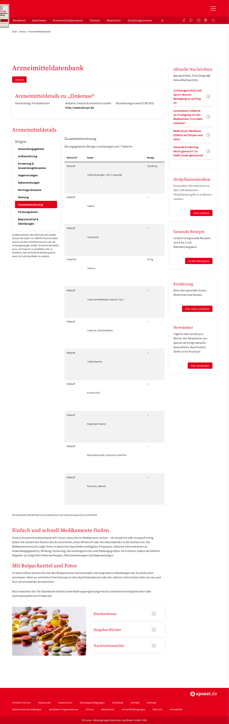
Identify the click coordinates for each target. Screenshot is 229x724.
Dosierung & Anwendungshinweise (32, 166)
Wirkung (23, 197)
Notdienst (19, 20)
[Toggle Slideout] (213, 8)
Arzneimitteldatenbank (68, 20)
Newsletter (114, 20)
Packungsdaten (28, 212)
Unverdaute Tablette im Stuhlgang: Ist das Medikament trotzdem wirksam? (188, 117)
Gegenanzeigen (28, 175)
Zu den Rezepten (198, 261)
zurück (19, 79)
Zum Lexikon (201, 213)
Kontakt (135, 702)
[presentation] (162, 20)
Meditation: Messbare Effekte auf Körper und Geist (188, 135)
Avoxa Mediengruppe (133, 709)
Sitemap (151, 702)
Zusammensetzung (30, 204)
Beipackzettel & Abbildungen (28, 221)
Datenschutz (65, 702)
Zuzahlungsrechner (140, 20)
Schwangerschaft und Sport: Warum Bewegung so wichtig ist (187, 96)
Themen (94, 20)
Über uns (158, 709)
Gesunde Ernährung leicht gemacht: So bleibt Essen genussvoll (188, 151)
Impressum (45, 702)
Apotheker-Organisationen (63, 709)
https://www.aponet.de (203, 694)
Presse (90, 709)
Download (117, 702)
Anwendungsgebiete (31, 149)
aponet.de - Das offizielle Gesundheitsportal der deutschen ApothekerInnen (36, 10)
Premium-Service (21, 702)
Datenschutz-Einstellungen (26, 709)
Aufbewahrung (27, 156)
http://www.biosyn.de (79, 107)
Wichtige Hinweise (29, 190)
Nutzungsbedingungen (92, 702)
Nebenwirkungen (29, 182)
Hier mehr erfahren (197, 309)
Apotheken (39, 20)
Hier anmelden (200, 365)
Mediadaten (107, 709)
